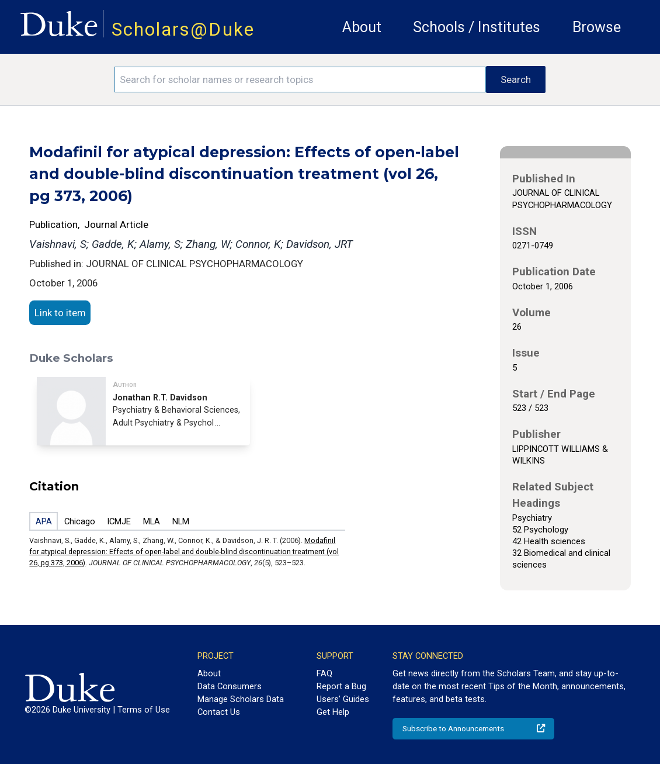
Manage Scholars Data (240, 699)
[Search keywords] (300, 79)
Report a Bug (341, 686)
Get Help (333, 712)
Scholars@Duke (183, 29)
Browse (596, 27)
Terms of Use (143, 709)
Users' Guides (343, 699)
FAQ (324, 673)
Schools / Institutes (476, 27)
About (361, 27)
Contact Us (218, 712)
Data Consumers (229, 686)
